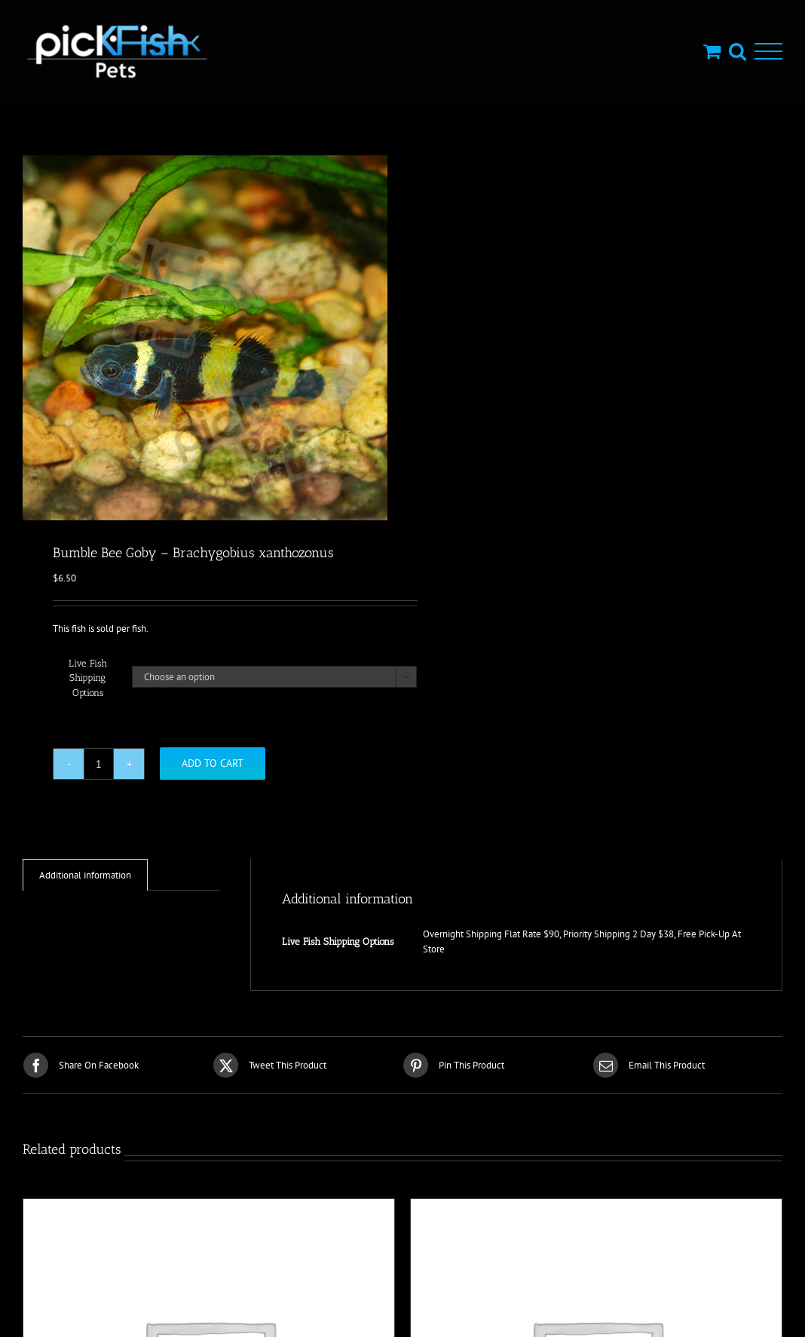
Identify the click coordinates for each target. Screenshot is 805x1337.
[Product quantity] (99, 764)
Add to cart (212, 763)
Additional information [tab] (85, 875)
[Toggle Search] (737, 50)
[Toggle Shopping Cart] (712, 50)
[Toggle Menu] (768, 51)
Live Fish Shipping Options (88, 678)
